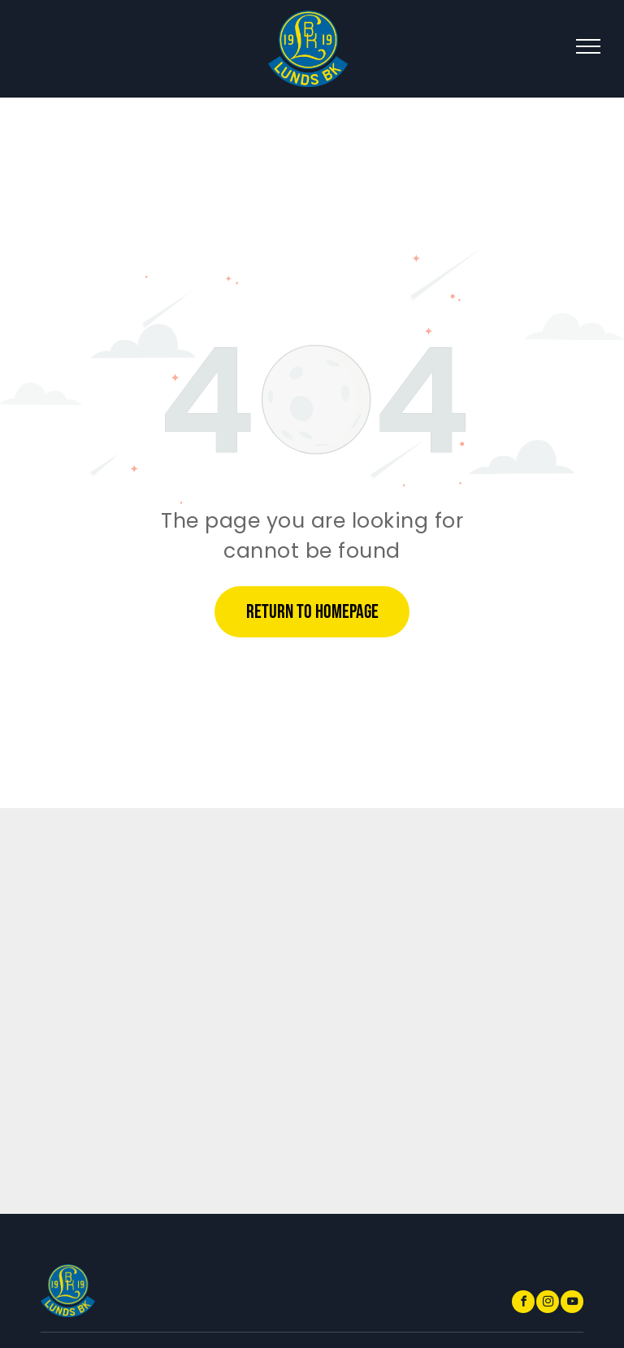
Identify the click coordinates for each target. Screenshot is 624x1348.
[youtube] (572, 1303)
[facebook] (523, 1303)
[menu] (588, 46)
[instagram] (547, 1303)
